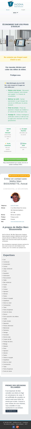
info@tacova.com (17, 422)
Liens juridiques (19, 424)
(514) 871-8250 (14, 205)
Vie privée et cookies (9, 424)
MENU (15, 13)
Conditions (25, 422)
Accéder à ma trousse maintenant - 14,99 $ (15, 159)
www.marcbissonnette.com (17, 221)
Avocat (7, 10)
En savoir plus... (11, 411)
